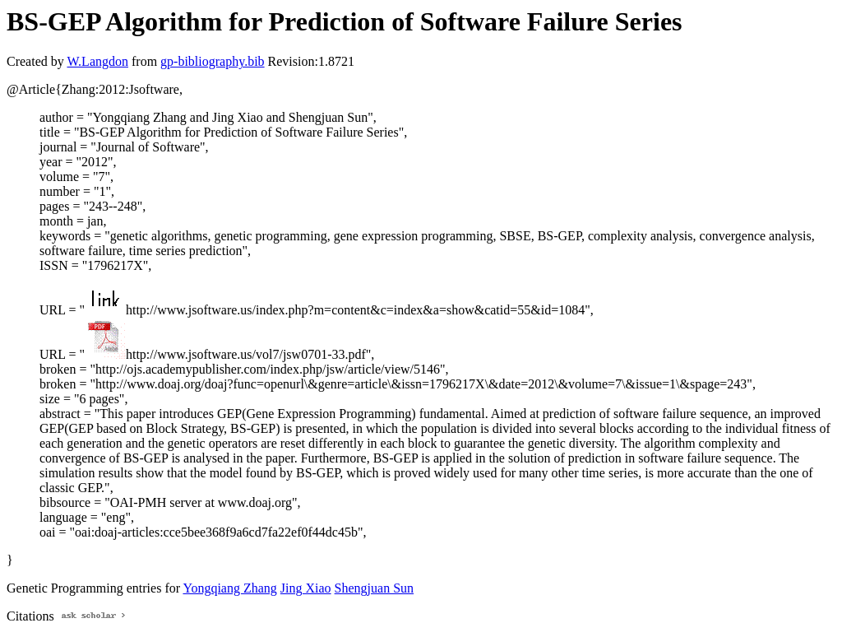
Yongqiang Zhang (229, 588)
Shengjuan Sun (374, 588)
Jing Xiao (305, 588)
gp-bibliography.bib (212, 61)
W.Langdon (97, 61)
